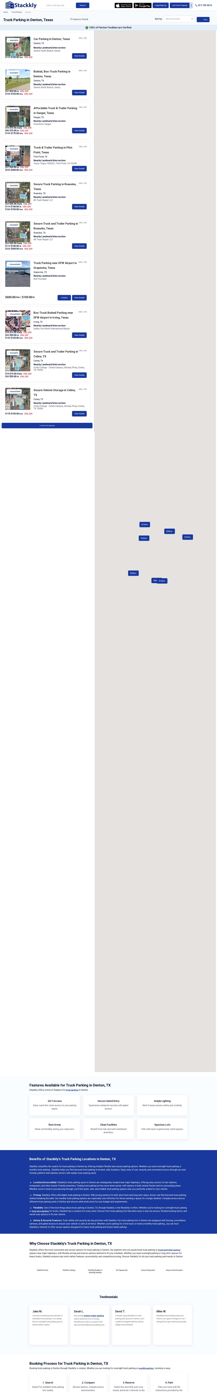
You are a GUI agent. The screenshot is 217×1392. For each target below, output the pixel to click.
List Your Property (179, 5)
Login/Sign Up (160, 5)
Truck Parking (17, 12)
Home (5, 12)
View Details (79, 62)
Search (83, 5)
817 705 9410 (203, 5)
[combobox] (57, 5)
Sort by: (158, 19)
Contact (64, 305)
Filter (205, 20)
